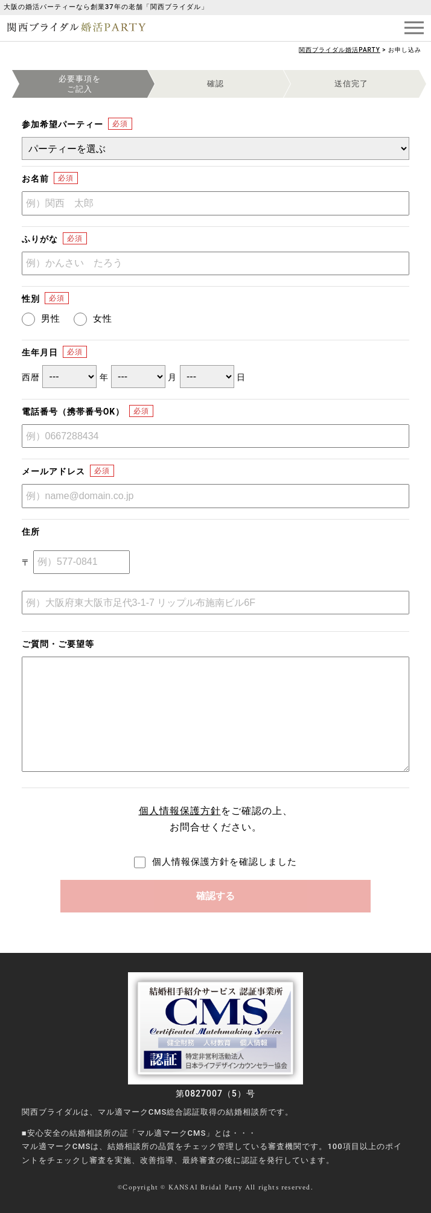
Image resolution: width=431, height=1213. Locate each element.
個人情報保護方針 (180, 811)
